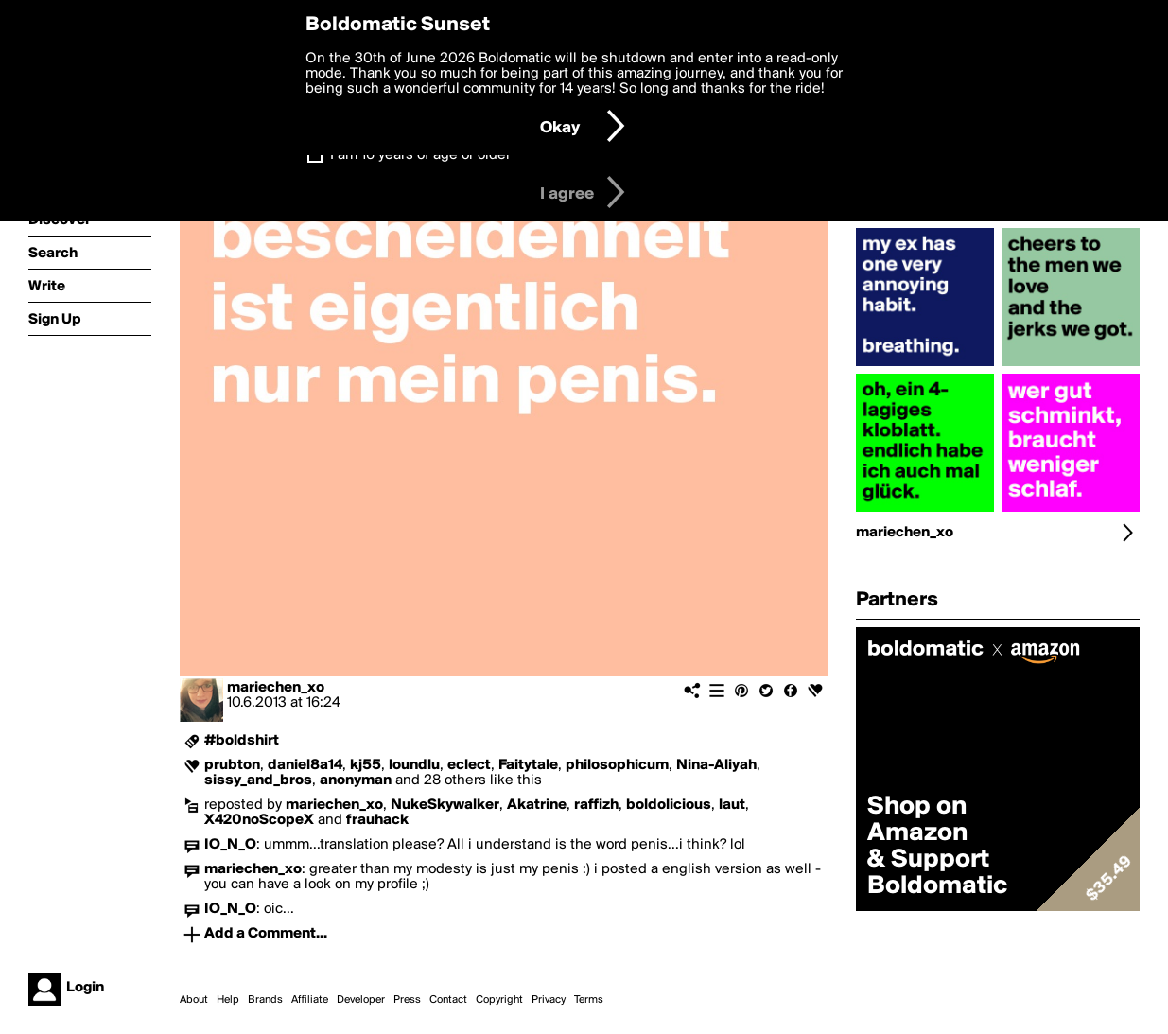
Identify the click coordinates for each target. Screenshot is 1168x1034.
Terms (588, 1000)
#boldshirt (241, 740)
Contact (448, 1000)
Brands (265, 1000)
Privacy (549, 1000)
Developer (361, 1000)
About (194, 1000)
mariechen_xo (275, 687)
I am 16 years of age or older (420, 155)
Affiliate (309, 1000)
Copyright (499, 1000)
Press (407, 1000)
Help (228, 1000)
